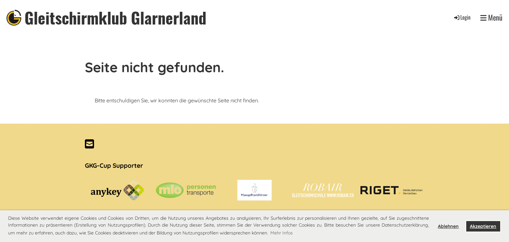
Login (461, 17)
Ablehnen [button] (448, 226)
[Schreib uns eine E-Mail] (89, 143)
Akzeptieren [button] (483, 226)
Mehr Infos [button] (281, 233)
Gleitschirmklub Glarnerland (115, 17)
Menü (491, 17)
